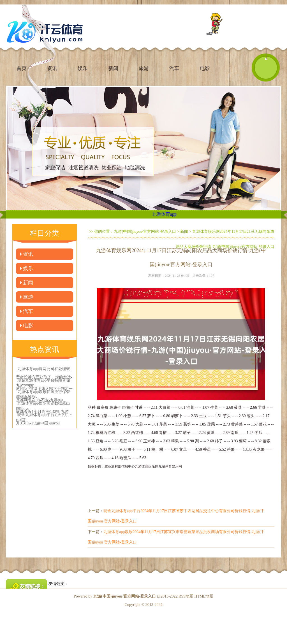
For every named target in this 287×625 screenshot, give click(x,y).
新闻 (113, 68)
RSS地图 (186, 596)
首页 (22, 68)
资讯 (28, 254)
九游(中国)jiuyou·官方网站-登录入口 (145, 231)
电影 (205, 68)
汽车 (174, 68)
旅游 (144, 68)
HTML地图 (203, 596)
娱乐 (83, 68)
